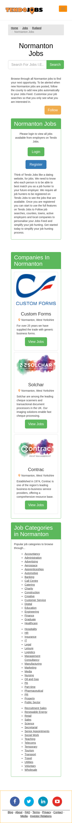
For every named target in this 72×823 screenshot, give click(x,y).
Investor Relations (41, 816)
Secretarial (31, 727)
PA (26, 683)
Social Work (32, 735)
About (18, 812)
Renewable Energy (36, 711)
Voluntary (30, 765)
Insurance (30, 636)
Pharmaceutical (34, 690)
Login (36, 152)
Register (36, 164)
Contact (58, 812)
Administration (33, 557)
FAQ (27, 812)
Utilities (29, 762)
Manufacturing (33, 663)
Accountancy (32, 553)
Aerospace (31, 565)
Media (28, 671)
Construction (32, 592)
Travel (28, 758)
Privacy (46, 812)
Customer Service (35, 600)
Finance (29, 615)
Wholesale (31, 769)
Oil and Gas (32, 679)
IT (26, 640)
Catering (30, 584)
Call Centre (31, 580)
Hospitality (31, 629)
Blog (10, 812)
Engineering (32, 611)
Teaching (30, 738)
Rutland (36, 28)
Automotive (31, 573)
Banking (29, 576)
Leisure (29, 648)
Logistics (30, 652)
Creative (30, 596)
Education (30, 607)
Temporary (31, 746)
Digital (28, 603)
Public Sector (32, 702)
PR (26, 694)
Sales (28, 719)
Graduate (30, 619)
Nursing (29, 675)
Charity (29, 588)
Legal (28, 644)
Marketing (30, 667)
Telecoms (30, 742)
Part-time (30, 686)
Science (29, 723)
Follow (53, 110)
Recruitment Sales (35, 708)
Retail (28, 715)
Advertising (31, 561)
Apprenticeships (34, 569)
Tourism (29, 750)
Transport (30, 754)
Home (14, 28)
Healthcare (31, 623)
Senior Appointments (37, 731)
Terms (36, 812)
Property (30, 698)
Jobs (25, 28)
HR (26, 632)
